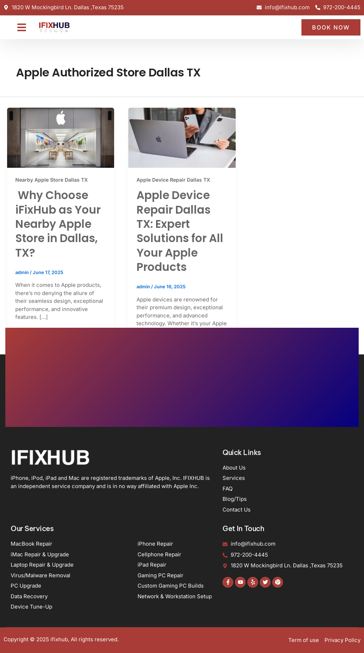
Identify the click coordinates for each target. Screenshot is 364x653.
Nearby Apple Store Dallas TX (51, 180)
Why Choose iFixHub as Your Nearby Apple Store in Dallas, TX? (58, 223)
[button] (21, 27)
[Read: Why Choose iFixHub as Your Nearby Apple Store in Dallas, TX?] (60, 137)
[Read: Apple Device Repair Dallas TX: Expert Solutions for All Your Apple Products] (181, 137)
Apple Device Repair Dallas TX (173, 180)
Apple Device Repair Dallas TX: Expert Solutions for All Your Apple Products (179, 230)
